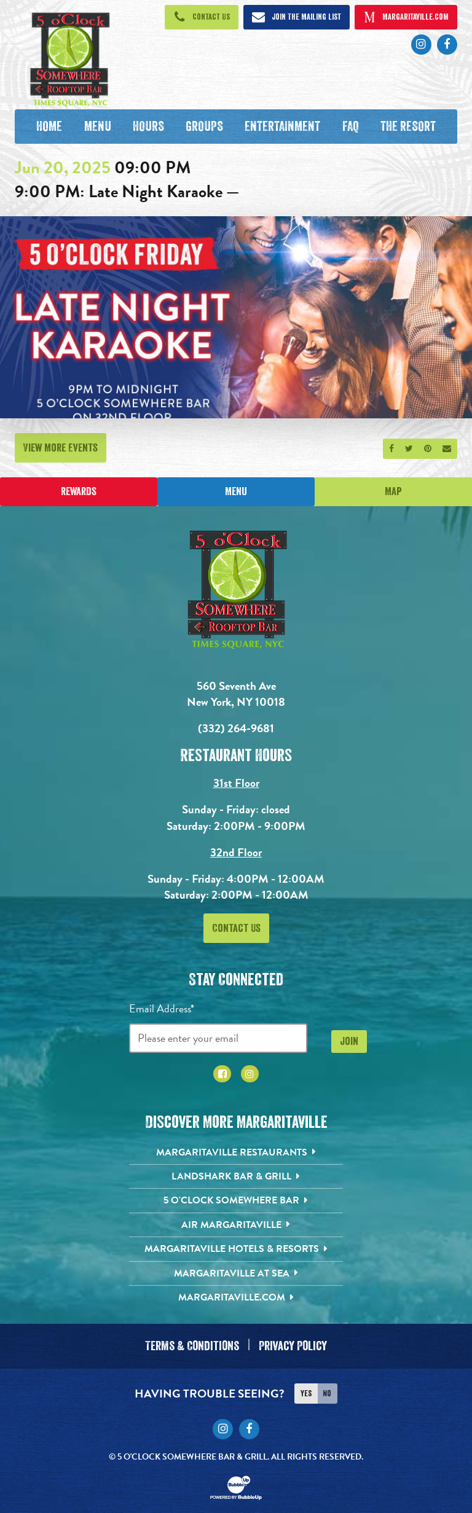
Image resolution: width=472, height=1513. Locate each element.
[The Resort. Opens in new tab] (408, 126)
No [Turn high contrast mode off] (327, 1390)
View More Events (60, 447)
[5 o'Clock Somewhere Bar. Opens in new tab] (236, 1201)
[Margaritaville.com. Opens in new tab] (236, 1297)
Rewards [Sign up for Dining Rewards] (78, 491)
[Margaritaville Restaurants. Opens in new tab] (236, 1152)
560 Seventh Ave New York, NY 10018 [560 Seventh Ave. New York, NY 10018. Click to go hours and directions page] (236, 694)
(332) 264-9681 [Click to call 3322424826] (236, 728)
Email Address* (161, 1008)
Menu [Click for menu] (236, 491)
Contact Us (236, 928)
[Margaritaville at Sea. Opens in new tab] (236, 1273)
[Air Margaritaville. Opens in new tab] (236, 1225)
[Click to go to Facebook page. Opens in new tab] (447, 44)
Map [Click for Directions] (393, 491)
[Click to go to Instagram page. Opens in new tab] (421, 44)
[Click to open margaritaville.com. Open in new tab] (406, 17)
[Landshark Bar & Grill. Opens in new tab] (236, 1176)
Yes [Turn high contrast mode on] (306, 1390)
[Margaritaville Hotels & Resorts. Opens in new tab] (236, 1249)
